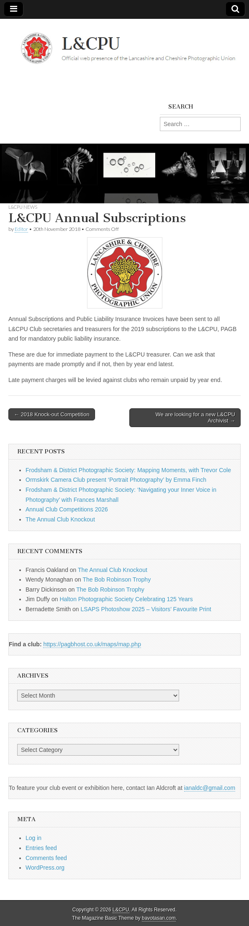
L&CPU (121, 910)
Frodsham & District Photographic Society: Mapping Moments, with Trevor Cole (128, 470)
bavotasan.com (159, 918)
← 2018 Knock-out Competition (52, 414)
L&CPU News (22, 207)
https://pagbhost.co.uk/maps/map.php (92, 644)
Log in (33, 838)
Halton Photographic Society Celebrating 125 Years (126, 599)
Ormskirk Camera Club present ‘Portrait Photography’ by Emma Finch (116, 479)
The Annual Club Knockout (60, 519)
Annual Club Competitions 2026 (67, 509)
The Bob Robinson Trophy (116, 579)
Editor (21, 229)
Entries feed (41, 848)
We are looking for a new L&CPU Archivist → (195, 417)
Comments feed (46, 858)
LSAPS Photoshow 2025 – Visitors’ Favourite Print (146, 609)
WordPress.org (45, 867)
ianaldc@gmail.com (209, 787)
